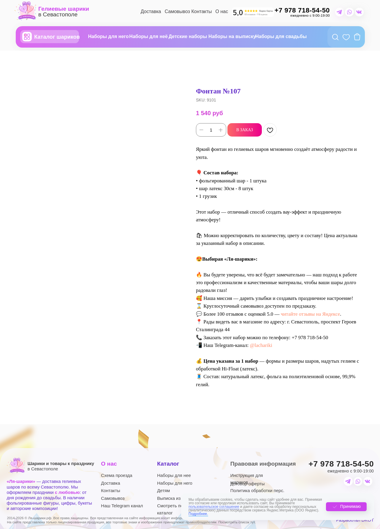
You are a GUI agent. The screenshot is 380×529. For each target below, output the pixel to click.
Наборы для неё (148, 36)
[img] (253, 12)
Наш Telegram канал (122, 505)
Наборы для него (108, 36)
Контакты (201, 11)
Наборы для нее (174, 475)
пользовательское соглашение (214, 507)
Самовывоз (177, 11)
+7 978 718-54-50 (341, 463)
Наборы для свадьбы (281, 36)
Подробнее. (198, 514)
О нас (222, 11)
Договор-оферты (247, 483)
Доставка (151, 11)
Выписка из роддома (178, 498)
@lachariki (261, 345)
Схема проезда (116, 475)
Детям (163, 490)
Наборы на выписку (232, 36)
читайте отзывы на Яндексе (310, 314)
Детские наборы (188, 36)
